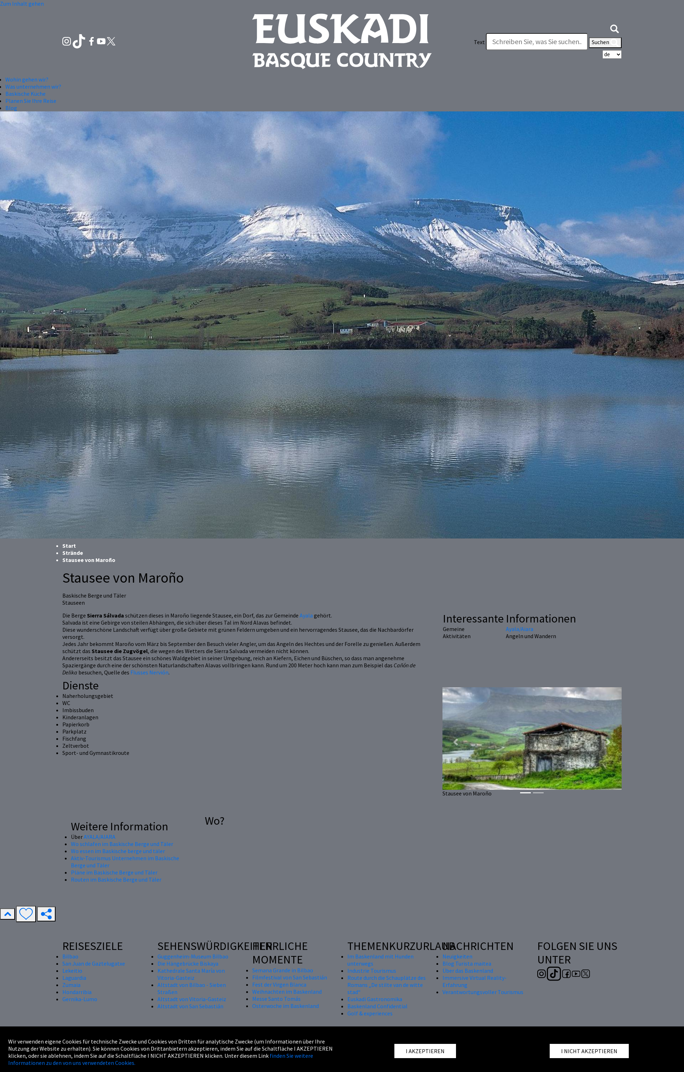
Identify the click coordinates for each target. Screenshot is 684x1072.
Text (479, 42)
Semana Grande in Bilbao (282, 970)
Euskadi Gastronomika (374, 999)
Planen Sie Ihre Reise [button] (30, 100)
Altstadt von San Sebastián (190, 1006)
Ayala (306, 615)
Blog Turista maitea (466, 963)
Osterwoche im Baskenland (285, 1005)
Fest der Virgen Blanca (279, 984)
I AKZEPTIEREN (425, 1051)
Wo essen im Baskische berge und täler (118, 851)
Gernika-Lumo (79, 999)
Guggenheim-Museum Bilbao (192, 956)
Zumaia (71, 984)
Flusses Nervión (149, 672)
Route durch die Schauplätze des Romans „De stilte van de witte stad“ (386, 984)
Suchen (605, 42)
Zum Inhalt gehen (22, 3)
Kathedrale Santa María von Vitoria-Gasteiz (191, 974)
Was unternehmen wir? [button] (33, 86)
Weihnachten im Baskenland (287, 991)
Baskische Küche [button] (25, 93)
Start (69, 545)
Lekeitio (72, 970)
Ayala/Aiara (519, 628)
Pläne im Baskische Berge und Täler (114, 872)
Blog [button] (11, 107)
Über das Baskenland (467, 970)
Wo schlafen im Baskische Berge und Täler (122, 843)
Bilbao (70, 956)
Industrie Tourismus (371, 970)
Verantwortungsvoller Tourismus (482, 991)
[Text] (537, 41)
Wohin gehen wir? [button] (26, 79)
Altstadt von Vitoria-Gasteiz (191, 999)
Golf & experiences (370, 1013)
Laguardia (74, 977)
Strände (72, 552)
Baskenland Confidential (377, 1006)
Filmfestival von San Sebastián (289, 977)
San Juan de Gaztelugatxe (93, 963)
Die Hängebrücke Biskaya (187, 963)
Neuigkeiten (457, 956)
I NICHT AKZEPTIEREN (589, 1051)
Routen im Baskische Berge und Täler (116, 879)
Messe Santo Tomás (276, 998)
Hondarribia (77, 991)
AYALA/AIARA (99, 836)
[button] (614, 27)
